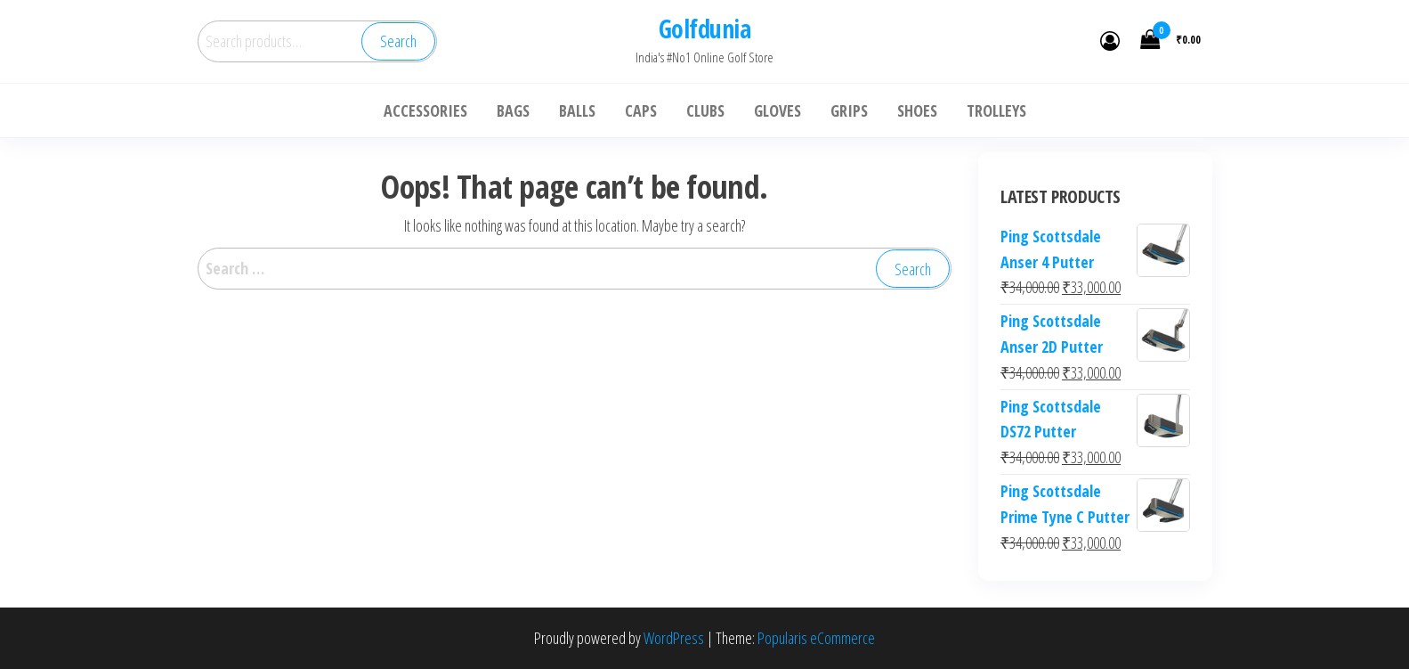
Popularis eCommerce (816, 638)
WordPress (674, 638)
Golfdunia (704, 28)
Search (398, 41)
